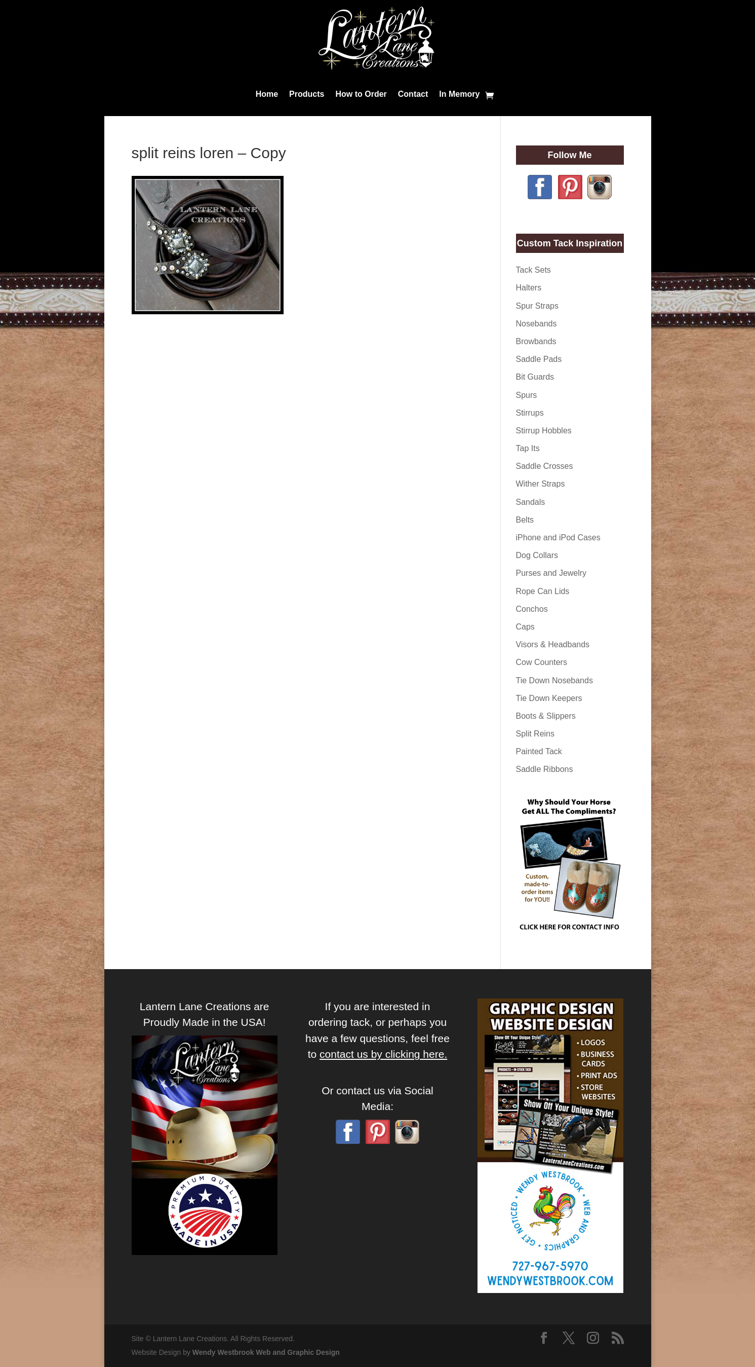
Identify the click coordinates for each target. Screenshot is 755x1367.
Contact (413, 94)
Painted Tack (539, 751)
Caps (525, 626)
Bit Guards (535, 377)
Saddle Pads (539, 359)
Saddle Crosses (544, 466)
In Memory (459, 94)
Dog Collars (537, 555)
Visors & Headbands (553, 644)
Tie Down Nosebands (554, 680)
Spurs (526, 395)
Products (306, 94)
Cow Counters (541, 662)
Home (267, 94)
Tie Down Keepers (549, 698)
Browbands (536, 341)
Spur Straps (537, 306)
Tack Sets (533, 270)
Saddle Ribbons (544, 769)
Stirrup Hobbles (544, 430)
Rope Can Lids (543, 591)
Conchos (532, 609)
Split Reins (535, 733)
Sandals (530, 502)
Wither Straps (540, 483)
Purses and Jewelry (551, 573)
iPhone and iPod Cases (558, 537)
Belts (525, 519)
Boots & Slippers (546, 716)
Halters (529, 287)
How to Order (360, 94)
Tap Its (528, 448)
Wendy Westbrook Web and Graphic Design (266, 1352)
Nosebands (536, 323)
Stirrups (530, 413)
